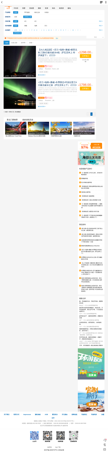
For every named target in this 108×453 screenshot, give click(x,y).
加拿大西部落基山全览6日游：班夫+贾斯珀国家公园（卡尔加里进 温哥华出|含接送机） (91, 280)
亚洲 (46, 8)
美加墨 (31, 8)
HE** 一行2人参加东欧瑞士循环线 (89, 320)
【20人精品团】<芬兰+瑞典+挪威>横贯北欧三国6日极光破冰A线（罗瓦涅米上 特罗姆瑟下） (57, 52)
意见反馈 (61, 450)
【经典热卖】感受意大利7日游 (90, 211)
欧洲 (8, 8)
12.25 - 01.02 (43, 103)
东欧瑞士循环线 (85, 192)
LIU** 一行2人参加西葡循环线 (88, 313)
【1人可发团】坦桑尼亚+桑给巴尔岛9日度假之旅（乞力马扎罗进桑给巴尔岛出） (92, 264)
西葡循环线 (84, 178)
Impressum (27, 414)
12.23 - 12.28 (43, 72)
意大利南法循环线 (86, 182)
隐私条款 (38, 414)
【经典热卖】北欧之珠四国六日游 (91, 200)
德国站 (36, 421)
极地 (69, 8)
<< (88, 114)
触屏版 (49, 447)
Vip (57, 38)
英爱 (23, 8)
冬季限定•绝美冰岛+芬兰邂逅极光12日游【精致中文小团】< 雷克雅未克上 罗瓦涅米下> (91, 272)
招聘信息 (74, 414)
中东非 (16, 8)
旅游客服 (47, 436)
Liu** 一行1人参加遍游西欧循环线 (89, 326)
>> (94, 114)
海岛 (53, 8)
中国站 (44, 421)
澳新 (39, 8)
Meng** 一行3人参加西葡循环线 (88, 305)
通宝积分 (55, 414)
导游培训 (94, 414)
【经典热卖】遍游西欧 (87, 196)
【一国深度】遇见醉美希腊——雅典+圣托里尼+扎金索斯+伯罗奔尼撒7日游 (92, 205)
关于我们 (6, 414)
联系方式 (16, 414)
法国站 (40, 421)
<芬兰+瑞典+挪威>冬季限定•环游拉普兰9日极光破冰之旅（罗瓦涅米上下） (91, 251)
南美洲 (61, 8)
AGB (46, 414)
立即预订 (85, 56)
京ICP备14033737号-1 (67, 421)
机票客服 (60, 436)
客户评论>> (14, 76)
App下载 (58, 447)
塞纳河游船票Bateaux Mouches (90, 246)
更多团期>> (43, 75)
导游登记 (84, 414)
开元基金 (64, 414)
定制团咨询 (73, 436)
